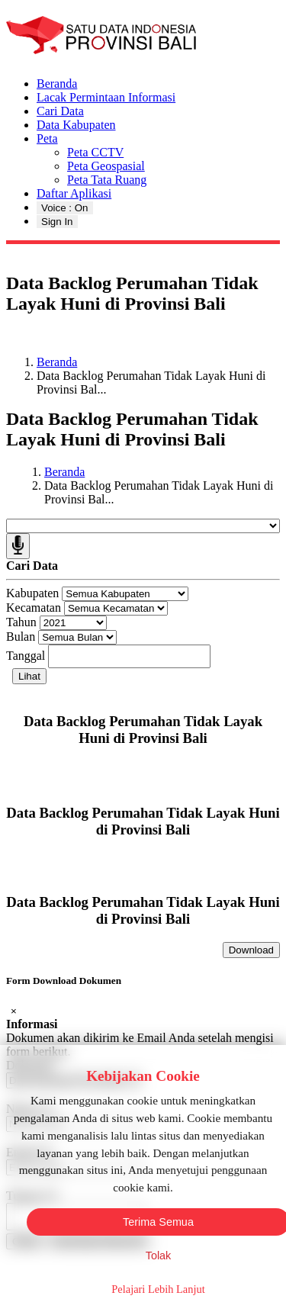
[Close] (13, 1011)
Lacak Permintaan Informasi (106, 97)
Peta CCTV (95, 152)
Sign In (57, 221)
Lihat (29, 676)
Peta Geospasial (106, 165)
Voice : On (64, 208)
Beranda (57, 83)
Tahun (21, 622)
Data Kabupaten (76, 124)
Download (251, 950)
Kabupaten (32, 593)
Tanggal (25, 655)
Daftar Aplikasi (74, 193)
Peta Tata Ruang (106, 179)
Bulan (20, 636)
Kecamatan (33, 607)
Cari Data (60, 110)
